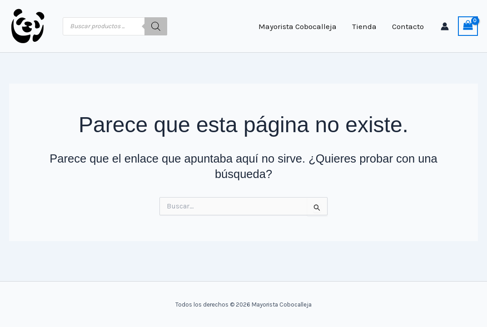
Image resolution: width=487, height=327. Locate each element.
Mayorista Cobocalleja (297, 26)
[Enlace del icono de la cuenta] (445, 26)
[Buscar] (155, 26)
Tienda (364, 26)
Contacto (408, 26)
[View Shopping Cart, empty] (468, 26)
